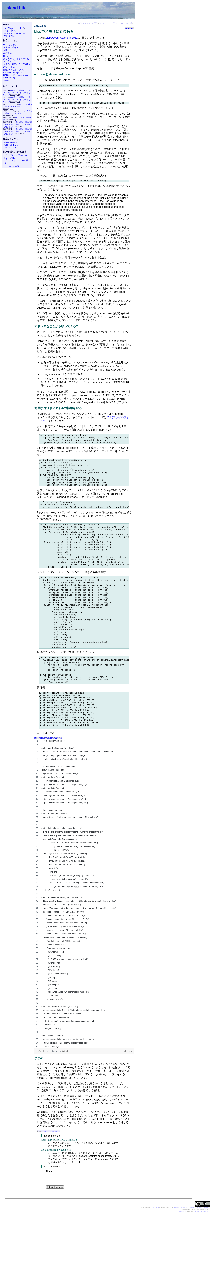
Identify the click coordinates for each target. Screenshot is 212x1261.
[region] (84, 940)
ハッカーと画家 (12, 166)
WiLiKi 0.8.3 (10, 147)
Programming (54, 1177)
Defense (7, 56)
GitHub (65, 1098)
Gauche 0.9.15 (11, 142)
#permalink (129, 28)
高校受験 (7, 53)
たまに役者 (9, 30)
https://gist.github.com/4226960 (48, 784)
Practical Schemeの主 (14, 33)
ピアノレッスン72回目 (88, 23)
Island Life (15, 7)
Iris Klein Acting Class (13, 72)
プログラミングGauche (15, 155)
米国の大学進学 (10, 47)
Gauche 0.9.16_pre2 (202, 1258)
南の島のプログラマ (14, 27)
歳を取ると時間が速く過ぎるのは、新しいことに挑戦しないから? (17, 92)
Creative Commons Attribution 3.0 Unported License (191, 1254)
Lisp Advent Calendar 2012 (62, 37)
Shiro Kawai (155, 1254)
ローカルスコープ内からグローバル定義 (115, 23)
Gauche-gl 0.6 (11, 145)
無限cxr (6, 50)
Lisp (44, 1177)
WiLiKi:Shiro (10, 36)
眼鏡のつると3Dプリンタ (15, 69)
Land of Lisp (10, 158)
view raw (128, 1098)
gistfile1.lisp (41, 1098)
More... (7, 80)
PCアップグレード (12, 45)
